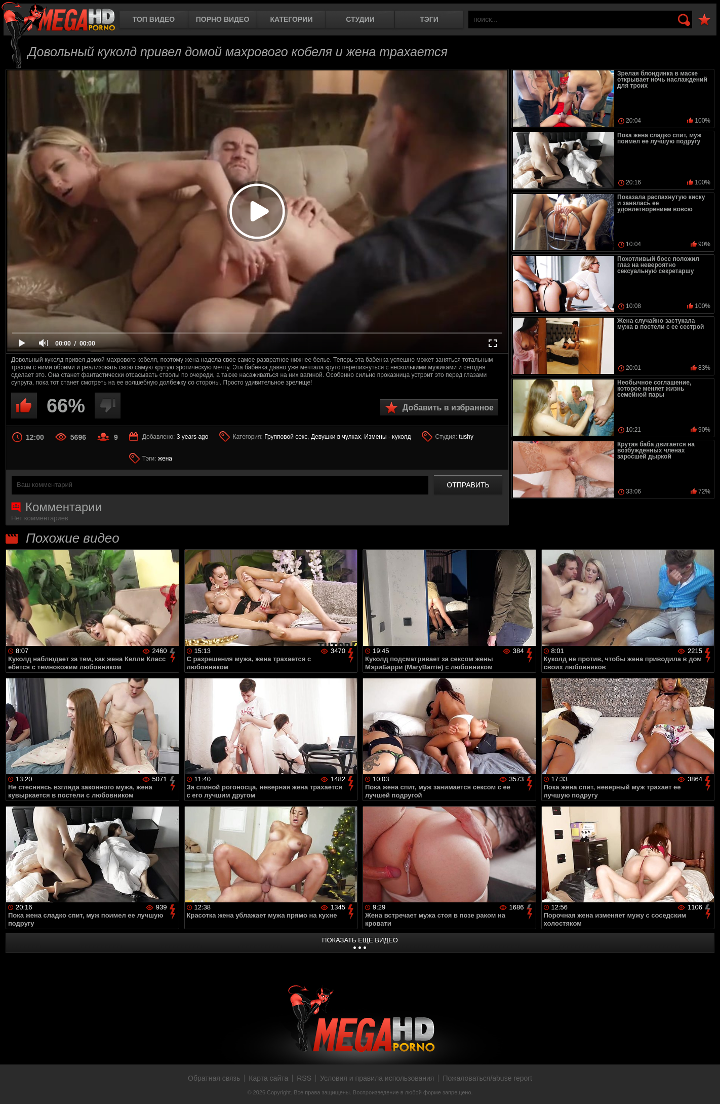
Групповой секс (285, 436)
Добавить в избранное (448, 407)
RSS (304, 1078)
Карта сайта (268, 1078)
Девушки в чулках (336, 436)
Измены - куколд (387, 436)
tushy (466, 436)
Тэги (429, 19)
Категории (291, 19)
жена (165, 458)
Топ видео (154, 19)
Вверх (704, 1085)
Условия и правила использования (377, 1078)
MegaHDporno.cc (58, 17)
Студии (360, 19)
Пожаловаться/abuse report (487, 1078)
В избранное (704, 20)
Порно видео (223, 19)
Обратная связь (214, 1078)
